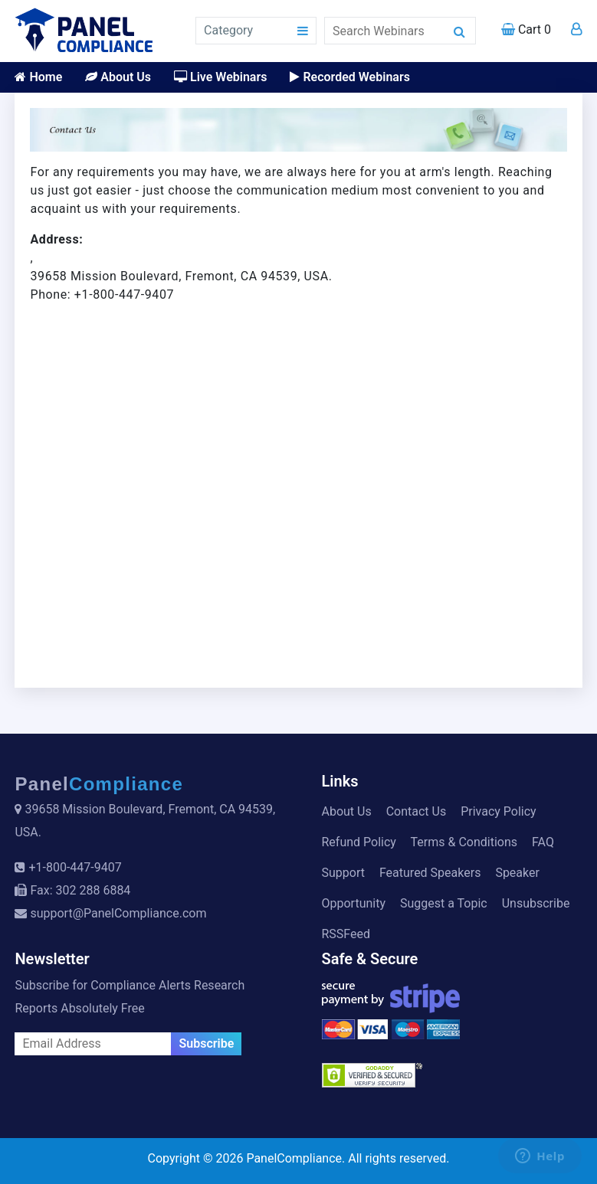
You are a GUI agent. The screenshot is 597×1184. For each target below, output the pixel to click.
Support (343, 872)
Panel (99, 784)
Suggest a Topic (443, 903)
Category (228, 30)
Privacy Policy (498, 811)
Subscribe (206, 1043)
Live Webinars (220, 77)
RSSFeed (346, 934)
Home (38, 77)
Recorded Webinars (349, 77)
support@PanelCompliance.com (118, 913)
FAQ (543, 842)
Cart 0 (526, 29)
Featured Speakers (430, 872)
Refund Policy (359, 842)
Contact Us (416, 811)
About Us (118, 77)
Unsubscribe (536, 903)
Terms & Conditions (464, 842)
